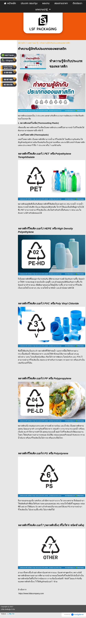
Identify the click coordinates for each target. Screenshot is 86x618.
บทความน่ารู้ (32, 43)
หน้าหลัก (21, 43)
